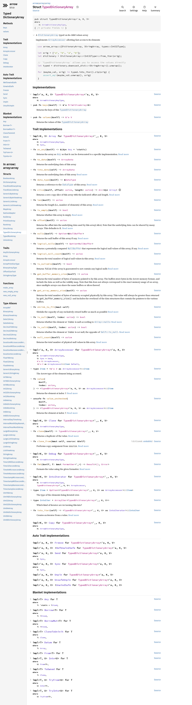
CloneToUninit (53, 631)
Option (63, 233)
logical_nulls (46, 243)
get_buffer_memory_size (52, 274)
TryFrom (54, 679)
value (40, 379)
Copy (52, 522)
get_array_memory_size (51, 290)
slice (40, 190)
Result (91, 464)
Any (70, 149)
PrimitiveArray (77, 105)
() (97, 464)
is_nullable (44, 264)
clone (40, 431)
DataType (70, 179)
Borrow (48, 610)
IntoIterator (57, 476)
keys (45, 105)
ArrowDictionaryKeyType (53, 25)
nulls (40, 233)
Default (75, 364)
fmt (39, 464)
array (41, 3)
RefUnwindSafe (65, 547)
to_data (42, 159)
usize (68, 190)
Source (36, 10)
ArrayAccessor (64, 349)
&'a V (68, 117)
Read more (123, 154)
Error (104, 464)
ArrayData (67, 159)
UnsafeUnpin (63, 579)
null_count (44, 337)
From (47, 653)
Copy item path (77, 7)
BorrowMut (51, 620)
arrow (13, 4)
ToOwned (49, 669)
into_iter (43, 510)
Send (50, 358)
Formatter (69, 464)
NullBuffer (76, 233)
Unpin (58, 574)
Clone (52, 420)
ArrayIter (61, 500)
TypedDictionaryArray (69, 94)
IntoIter (45, 500)
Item (67, 364)
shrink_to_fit (46, 307)
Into (52, 658)
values (47, 117)
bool (65, 210)
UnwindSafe (63, 585)
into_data (43, 169)
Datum (48, 642)
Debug (52, 453)
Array (52, 136)
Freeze (59, 542)
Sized (54, 605)
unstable (147, 441)
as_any (41, 149)
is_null (42, 317)
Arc (101, 190)
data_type (43, 179)
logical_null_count (49, 253)
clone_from (44, 441)
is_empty (42, 210)
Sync (42, 145)
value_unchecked (57, 398)
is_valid (42, 327)
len (39, 200)
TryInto (54, 690)
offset (41, 220)
